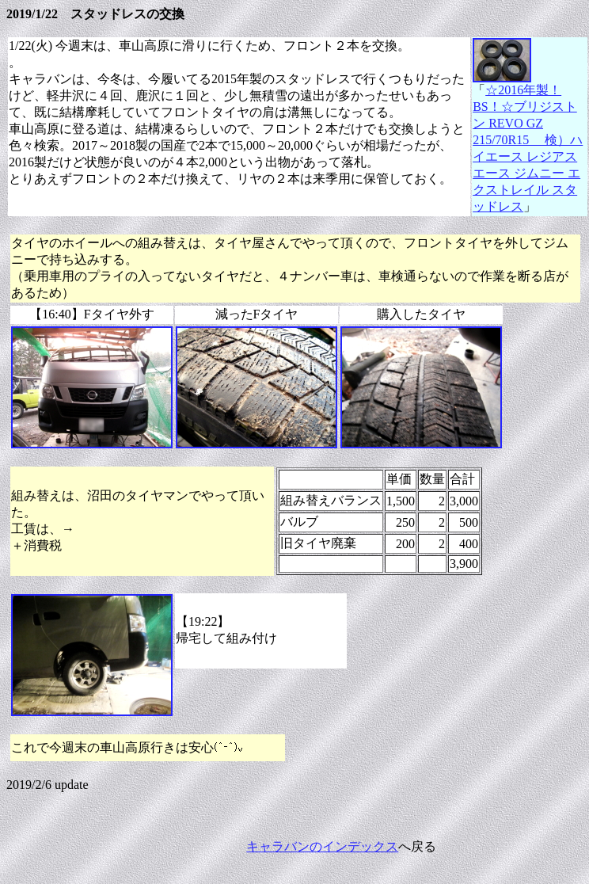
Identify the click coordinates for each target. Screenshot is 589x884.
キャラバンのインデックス (322, 846)
